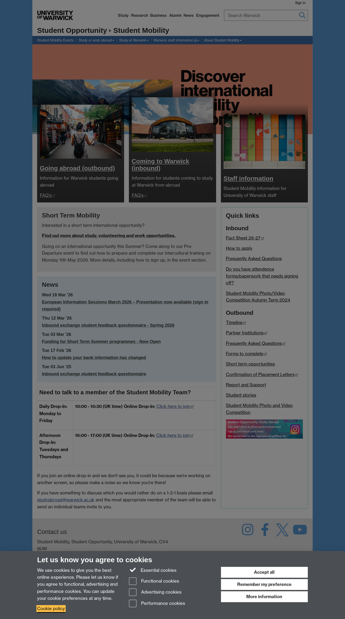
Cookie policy (51, 608)
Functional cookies (154, 581)
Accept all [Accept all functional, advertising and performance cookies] (264, 572)
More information (264, 596)
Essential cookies (153, 570)
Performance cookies (157, 603)
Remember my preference (264, 584)
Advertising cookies (155, 592)
